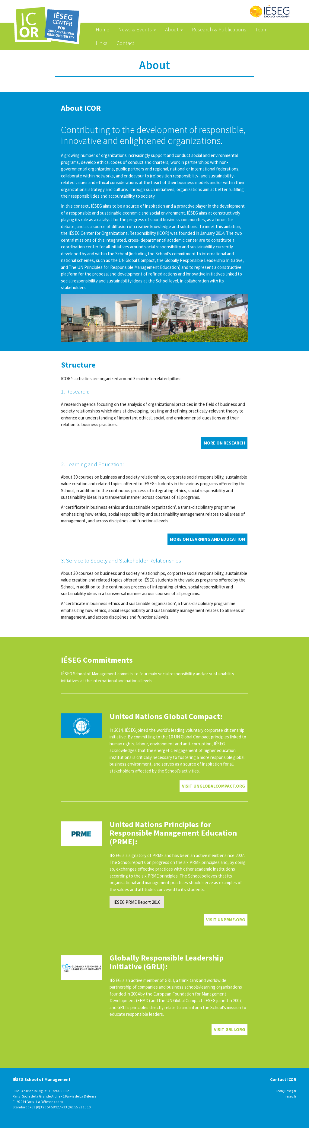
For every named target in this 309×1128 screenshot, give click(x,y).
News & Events (137, 29)
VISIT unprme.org (225, 919)
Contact (125, 43)
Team (261, 29)
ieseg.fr (290, 1096)
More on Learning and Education (207, 539)
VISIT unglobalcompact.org (213, 786)
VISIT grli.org (229, 1029)
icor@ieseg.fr (286, 1090)
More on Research (224, 443)
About (174, 29)
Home (102, 29)
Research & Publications (219, 29)
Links (101, 43)
